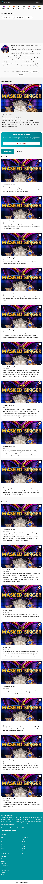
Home (16, 882)
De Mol (3, 872)
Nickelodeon (25, 851)
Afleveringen (8, 151)
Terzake (3, 861)
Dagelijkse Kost (5, 870)
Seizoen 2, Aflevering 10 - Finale (11, 118)
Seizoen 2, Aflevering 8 (9, 221)
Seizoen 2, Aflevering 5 (9, 330)
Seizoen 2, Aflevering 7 (9, 258)
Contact (3, 827)
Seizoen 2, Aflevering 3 (9, 405)
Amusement (25, 71)
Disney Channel (5, 853)
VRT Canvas (25, 837)
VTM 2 (23, 841)
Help (8, 827)
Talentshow (34, 71)
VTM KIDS (3, 851)
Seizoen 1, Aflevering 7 (9, 569)
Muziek (21, 74)
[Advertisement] (21, 32)
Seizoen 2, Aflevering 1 (9, 485)
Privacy (19, 827)
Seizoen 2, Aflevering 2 (9, 446)
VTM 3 (2, 844)
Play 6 (2, 846)
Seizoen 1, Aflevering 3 (9, 723)
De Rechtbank (4, 875)
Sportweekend (4, 865)
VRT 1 (2, 837)
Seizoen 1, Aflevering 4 (9, 686)
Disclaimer (12, 827)
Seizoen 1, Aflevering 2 (9, 760)
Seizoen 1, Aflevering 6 (9, 610)
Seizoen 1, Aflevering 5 (9, 647)
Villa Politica (4, 863)
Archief (19, 151)
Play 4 (23, 839)
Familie (3, 868)
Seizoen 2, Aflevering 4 (9, 366)
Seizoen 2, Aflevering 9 (9, 184)
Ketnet (2, 848)
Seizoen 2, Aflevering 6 (9, 293)
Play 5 (2, 841)
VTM (2, 839)
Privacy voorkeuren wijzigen (8, 830)
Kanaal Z (24, 848)
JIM (22, 853)
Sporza (23, 846)
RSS (23, 827)
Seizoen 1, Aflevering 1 (9, 798)
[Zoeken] (32, 2)
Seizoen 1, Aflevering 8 (9, 529)
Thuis (2, 859)
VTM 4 (23, 844)
